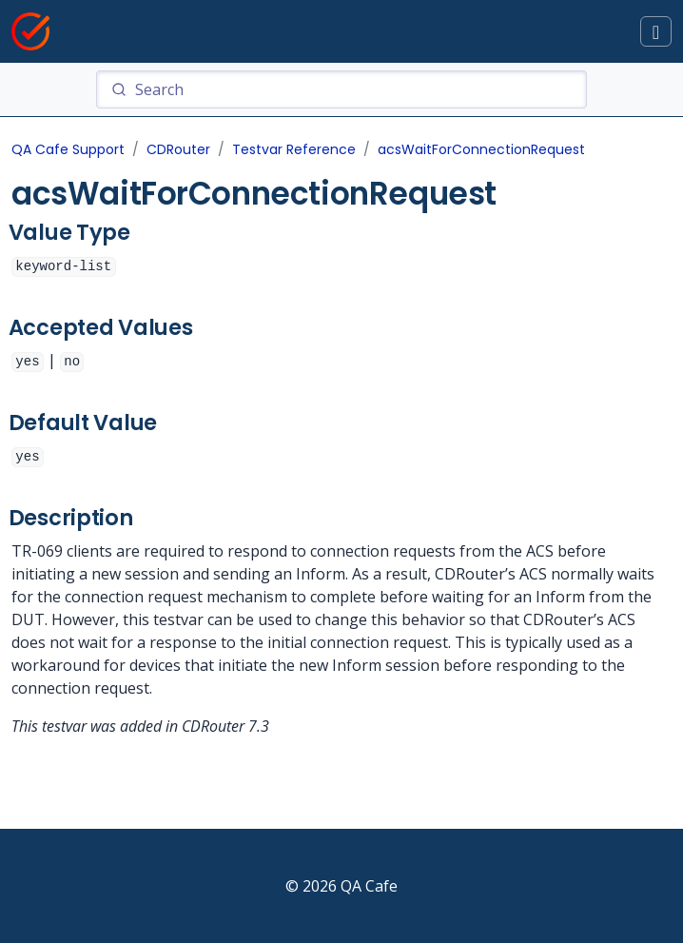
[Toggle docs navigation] (656, 32)
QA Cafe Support (68, 149)
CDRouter (178, 149)
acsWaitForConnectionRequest (481, 149)
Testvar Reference (294, 149)
